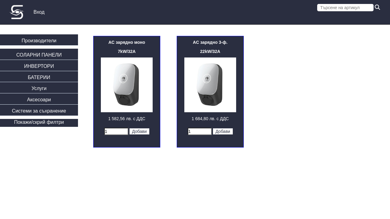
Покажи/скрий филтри (39, 122)
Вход (39, 12)
